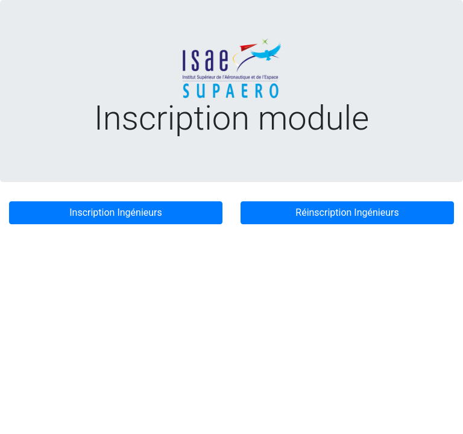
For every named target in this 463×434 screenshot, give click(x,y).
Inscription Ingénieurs (115, 212)
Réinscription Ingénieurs (346, 212)
